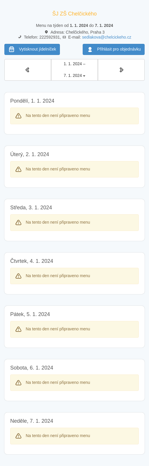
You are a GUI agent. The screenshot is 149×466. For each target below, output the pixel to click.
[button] (27, 70)
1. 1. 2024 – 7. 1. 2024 (74, 69)
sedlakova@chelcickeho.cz (106, 37)
